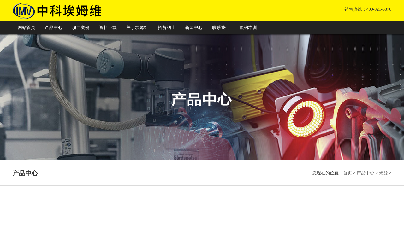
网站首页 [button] (26, 27)
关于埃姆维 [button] (137, 27)
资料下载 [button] (108, 27)
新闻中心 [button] (194, 27)
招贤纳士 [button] (166, 27)
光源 (383, 173)
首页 (347, 173)
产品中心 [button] (53, 27)
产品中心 (365, 173)
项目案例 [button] (81, 27)
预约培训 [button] (248, 27)
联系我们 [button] (221, 27)
